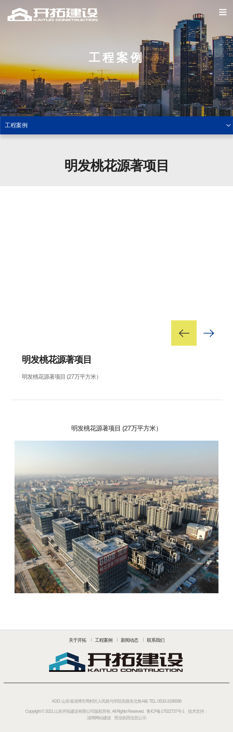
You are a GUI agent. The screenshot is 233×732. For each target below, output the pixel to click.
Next (209, 333)
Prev (184, 333)
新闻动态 (129, 640)
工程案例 (103, 640)
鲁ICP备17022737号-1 (165, 711)
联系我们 (155, 640)
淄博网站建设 (99, 717)
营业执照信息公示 (130, 717)
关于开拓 (77, 640)
